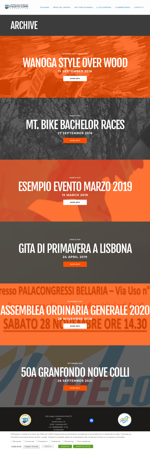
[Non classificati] (76, 441)
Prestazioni (43, 441)
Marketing (69, 441)
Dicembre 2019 (69, 54)
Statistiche (56, 441)
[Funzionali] (24, 441)
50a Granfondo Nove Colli (75, 372)
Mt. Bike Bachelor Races (75, 125)
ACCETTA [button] (65, 446)
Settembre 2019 (75, 363)
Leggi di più (16, 446)
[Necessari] (12, 441)
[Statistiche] (50, 441)
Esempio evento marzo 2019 (75, 187)
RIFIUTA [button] (48, 446)
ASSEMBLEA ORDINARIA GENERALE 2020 (75, 310)
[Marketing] (63, 441)
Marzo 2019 (82, 54)
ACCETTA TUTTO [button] (83, 446)
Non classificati (84, 441)
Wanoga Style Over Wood (75, 63)
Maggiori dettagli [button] (31, 446)
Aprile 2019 (75, 239)
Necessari (17, 441)
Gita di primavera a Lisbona (75, 249)
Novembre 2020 (75, 301)
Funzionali (29, 441)
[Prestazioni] (37, 441)
